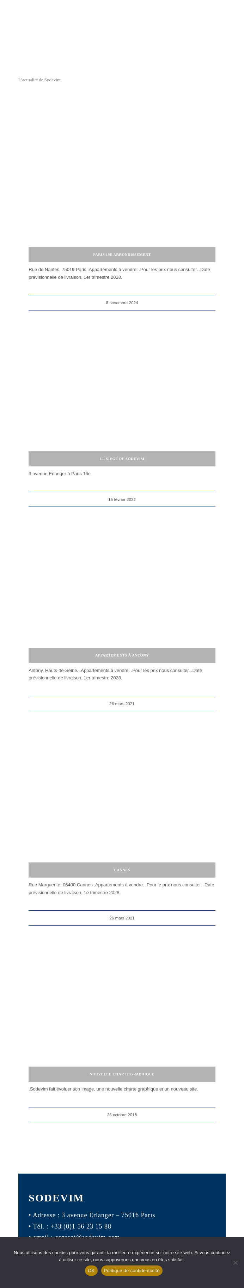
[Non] (235, 1262)
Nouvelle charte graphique (122, 1074)
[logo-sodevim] (122, 52)
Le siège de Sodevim (121, 459)
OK (91, 1270)
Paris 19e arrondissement (122, 255)
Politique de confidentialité (132, 1270)
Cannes (122, 870)
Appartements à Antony (122, 655)
